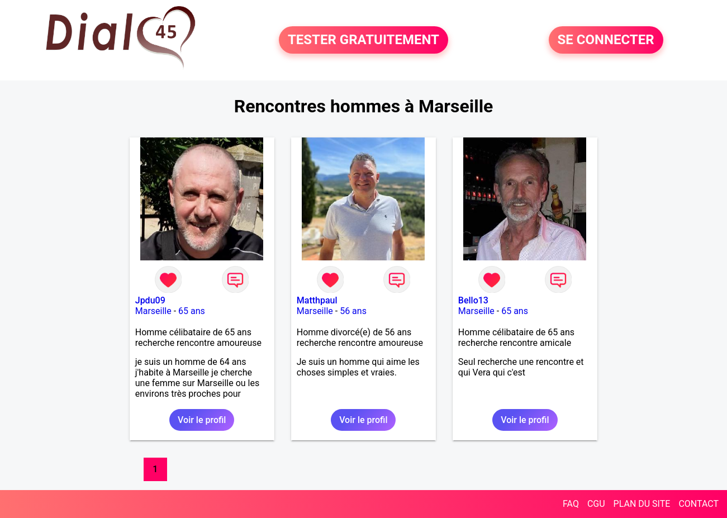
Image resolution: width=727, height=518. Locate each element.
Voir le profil (202, 420)
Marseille (153, 311)
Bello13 (473, 300)
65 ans (191, 311)
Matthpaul (317, 300)
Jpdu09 (150, 300)
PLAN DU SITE (642, 503)
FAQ (571, 503)
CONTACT (698, 503)
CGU (596, 503)
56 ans (353, 311)
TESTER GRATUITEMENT (363, 40)
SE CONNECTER (606, 40)
